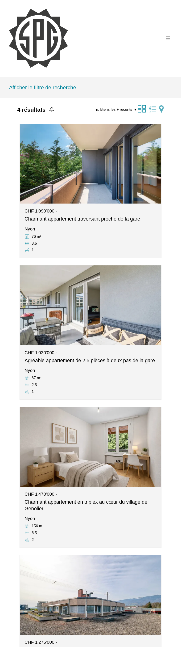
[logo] (38, 38)
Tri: (96, 109)
